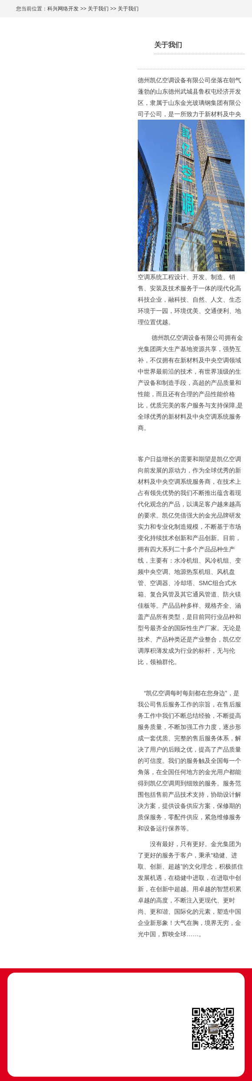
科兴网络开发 (63, 9)
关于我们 (98, 9)
